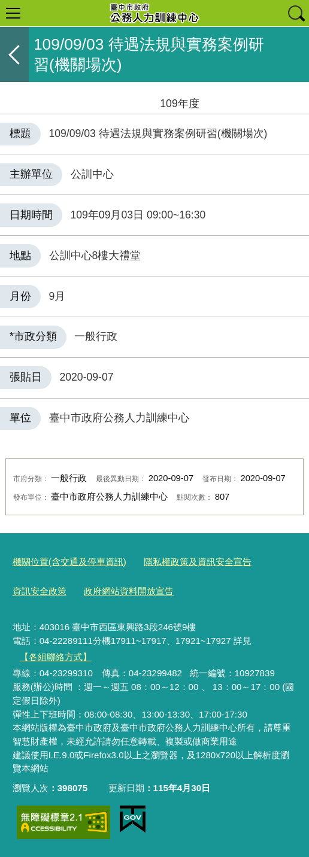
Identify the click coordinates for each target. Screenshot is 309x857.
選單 (13, 13)
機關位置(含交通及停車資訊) (69, 562)
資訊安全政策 (39, 591)
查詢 (296, 13)
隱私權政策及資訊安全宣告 (198, 562)
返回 (14, 54)
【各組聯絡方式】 (56, 657)
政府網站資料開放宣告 (129, 591)
